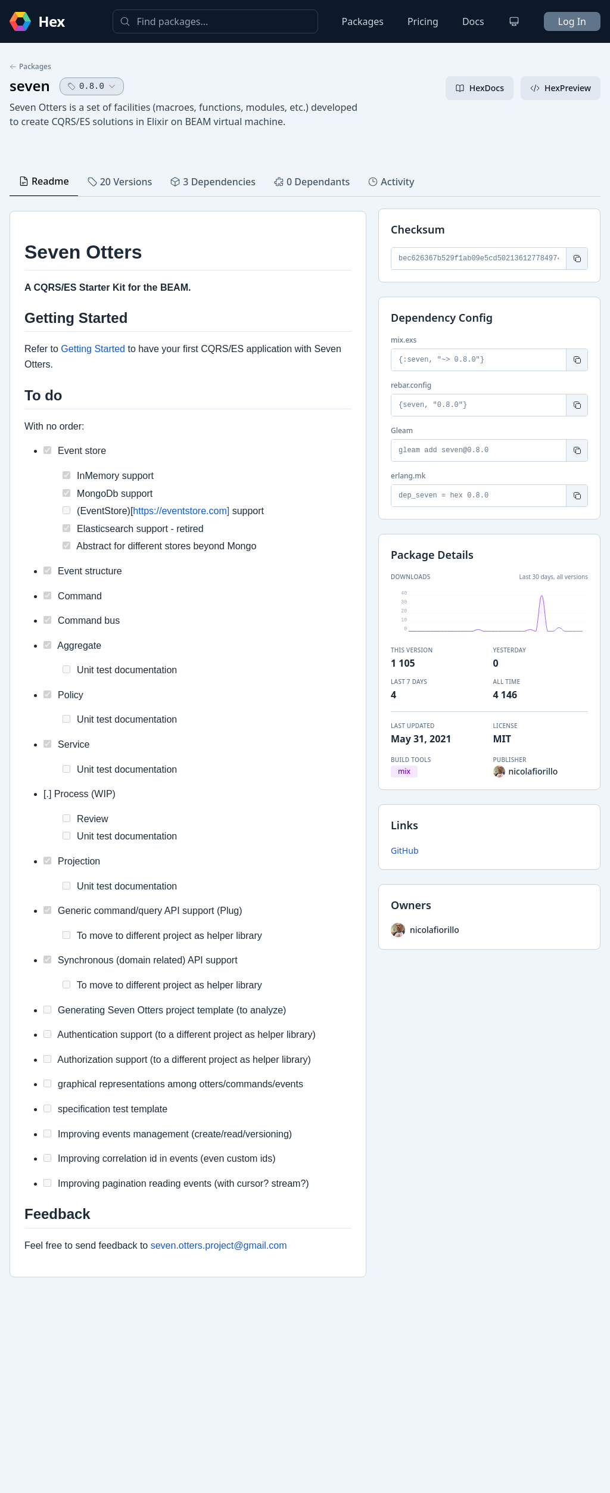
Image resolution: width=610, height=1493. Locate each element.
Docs (473, 21)
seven (30, 85)
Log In (572, 21)
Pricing (422, 21)
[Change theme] (514, 21)
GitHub (405, 850)
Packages (363, 21)
